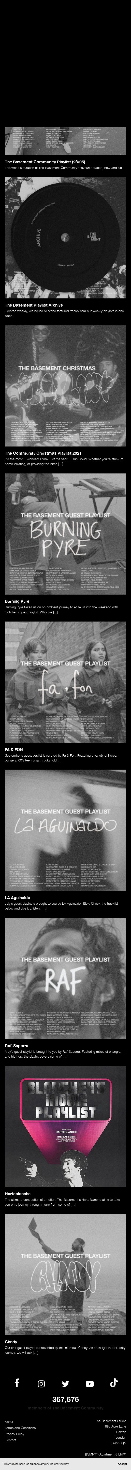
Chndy (11, 1341)
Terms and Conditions (20, 1428)
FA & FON (14, 749)
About (9, 1422)
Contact (10, 1440)
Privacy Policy (14, 1434)
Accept (122, 1463)
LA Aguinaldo (17, 897)
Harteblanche (18, 1193)
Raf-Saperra (16, 1045)
